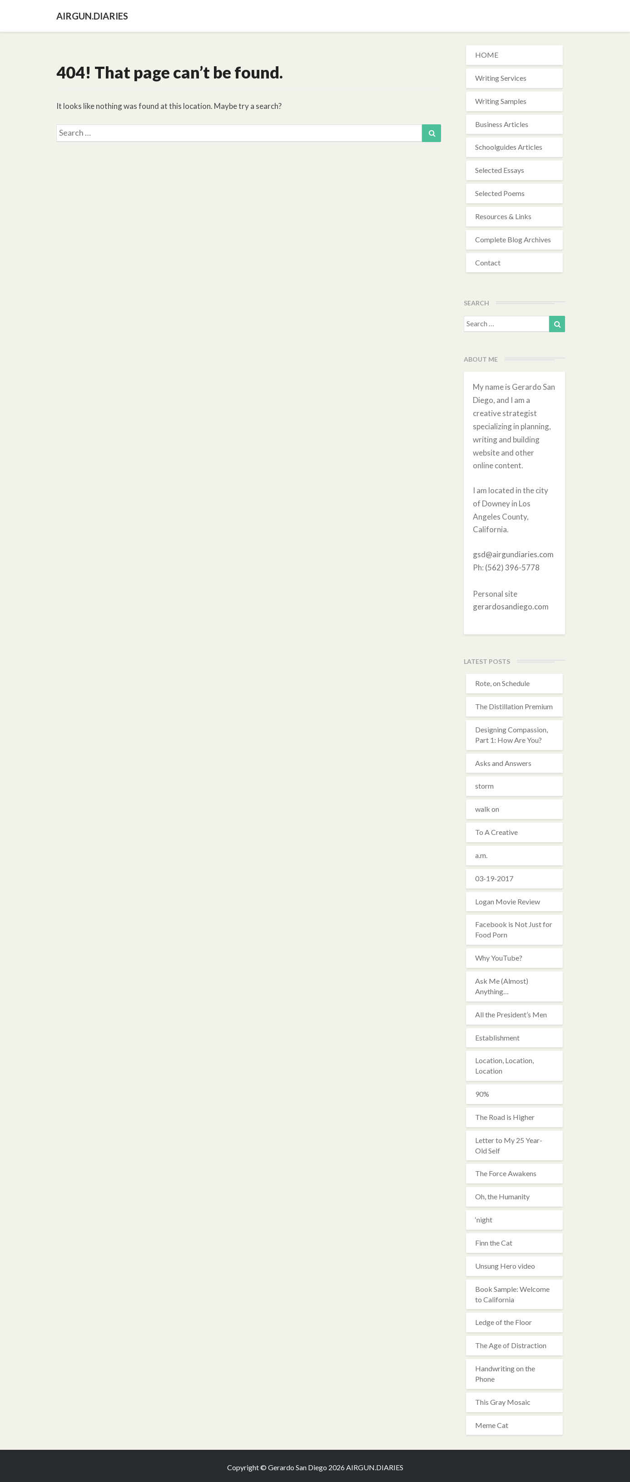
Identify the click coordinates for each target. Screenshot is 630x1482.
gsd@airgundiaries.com (513, 554)
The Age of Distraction (510, 1345)
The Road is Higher (505, 1117)
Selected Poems (500, 193)
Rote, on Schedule (502, 683)
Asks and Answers (503, 763)
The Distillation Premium (514, 706)
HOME (486, 54)
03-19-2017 (494, 878)
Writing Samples (500, 101)
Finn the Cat (493, 1242)
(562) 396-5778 (512, 567)
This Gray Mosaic (503, 1402)
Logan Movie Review (507, 901)
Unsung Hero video (505, 1265)
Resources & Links (503, 216)
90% (482, 1093)
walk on (487, 809)
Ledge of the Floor (503, 1322)
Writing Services (500, 78)
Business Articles (501, 124)
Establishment (497, 1037)
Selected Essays (499, 170)
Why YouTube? (498, 957)
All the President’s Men (511, 1014)
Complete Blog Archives (513, 239)
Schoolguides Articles (508, 146)
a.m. (481, 855)
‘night (483, 1219)
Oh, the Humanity (502, 1196)
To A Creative (496, 832)
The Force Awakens (505, 1173)
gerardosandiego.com (511, 606)
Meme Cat (491, 1425)
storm (484, 785)
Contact (488, 262)
